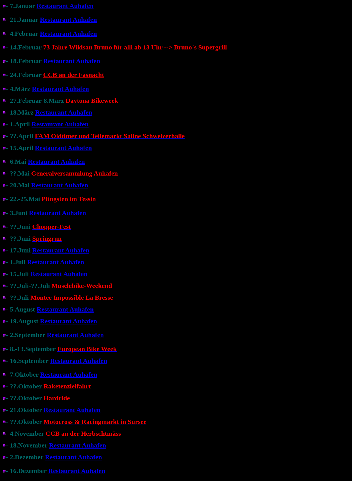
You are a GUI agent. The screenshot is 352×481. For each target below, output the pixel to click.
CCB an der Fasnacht (73, 74)
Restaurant (47, 185)
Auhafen (76, 185)
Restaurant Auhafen (65, 5)
